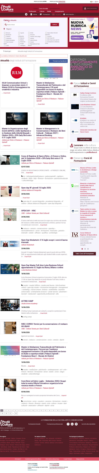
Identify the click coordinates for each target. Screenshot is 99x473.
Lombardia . (3, 442)
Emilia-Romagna (10, 40)
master (25, 285)
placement (62, 292)
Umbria (32, 38)
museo (60, 403)
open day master (33, 287)
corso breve (27, 401)
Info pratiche (68, 14)
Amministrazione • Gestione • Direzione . (79, 438)
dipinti (62, 340)
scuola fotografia (38, 201)
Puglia (22, 43)
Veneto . (10, 447)
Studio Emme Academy (29, 303)
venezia (33, 228)
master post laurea (47, 285)
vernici (25, 340)
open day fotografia (54, 203)
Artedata (83, 118)
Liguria (22, 33)
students (24, 178)
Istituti (34, 14)
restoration (32, 405)
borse (45, 372)
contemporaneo (53, 369)
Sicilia (31, 33)
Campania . (19, 438)
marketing (25, 289)
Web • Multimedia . (44, 440)
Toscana (32, 34)
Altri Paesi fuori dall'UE (53, 40)
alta (57, 294)
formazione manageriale (48, 287)
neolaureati (32, 294)
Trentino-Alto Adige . (20, 445)
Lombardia (21, 36)
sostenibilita (53, 289)
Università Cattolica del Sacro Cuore (88, 131)
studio (51, 372)
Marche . (8, 442)
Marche (22, 38)
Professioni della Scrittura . (76, 447)
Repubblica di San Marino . (19, 447)
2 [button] (85, 249)
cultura (53, 403)
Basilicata (8, 34)
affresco (38, 233)
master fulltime (34, 285)
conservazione (42, 228)
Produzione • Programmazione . (90, 445)
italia (30, 178)
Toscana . (12, 445)
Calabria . (13, 438)
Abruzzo (8, 33)
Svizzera (49, 36)
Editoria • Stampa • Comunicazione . (54, 442)
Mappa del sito (80, 459)
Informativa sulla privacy (52, 459)
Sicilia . (8, 445)
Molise (22, 40)
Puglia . (23, 442)
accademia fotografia (53, 201)
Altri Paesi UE (50, 38)
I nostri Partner (68, 459)
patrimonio (42, 369)
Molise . (13, 442)
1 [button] (82, 249)
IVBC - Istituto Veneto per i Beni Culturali (35, 213)
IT (91, 2)
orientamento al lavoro (39, 292)
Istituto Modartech (27, 245)
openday (51, 228)
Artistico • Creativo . (89, 440)
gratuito (61, 231)
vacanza (48, 401)
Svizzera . (15, 449)
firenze (23, 372)
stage (62, 372)
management (63, 287)
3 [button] (88, 249)
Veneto (32, 42)
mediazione (33, 369)
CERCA (54, 24)
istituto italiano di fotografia (37, 203)
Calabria (8, 36)
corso (37, 231)
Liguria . (23, 440)
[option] (84, 207)
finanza (44, 289)
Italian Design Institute (88, 93)
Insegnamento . (89, 453)
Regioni (7, 29)
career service (53, 292)
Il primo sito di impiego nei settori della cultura (38, 467)
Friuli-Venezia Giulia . (11, 440)
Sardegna (22, 45)
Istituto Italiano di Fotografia (31, 190)
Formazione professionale (55, 424)
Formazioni (45, 14)
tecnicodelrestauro (27, 231)
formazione (49, 178)
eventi (44, 403)
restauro (26, 228)
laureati (23, 294)
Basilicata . (8, 438)
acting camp (27, 317)
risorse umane (36, 289)
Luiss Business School (29, 270)
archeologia (53, 233)
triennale (24, 233)
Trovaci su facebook (60, 61)
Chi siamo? (18, 459)
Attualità (56, 14)
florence (40, 178)
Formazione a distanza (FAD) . (18, 451)
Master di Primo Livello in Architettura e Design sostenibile (88, 170)
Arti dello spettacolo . (40, 438)
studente (24, 374)
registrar (60, 176)
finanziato (53, 231)
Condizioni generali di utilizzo (33, 459)
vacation (41, 401)
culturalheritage (27, 180)
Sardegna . (3, 445)
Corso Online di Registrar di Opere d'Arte (88, 234)
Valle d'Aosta (33, 40)
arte (64, 369)
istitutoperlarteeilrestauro (35, 176)
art (61, 369)
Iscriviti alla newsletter (88, 424)
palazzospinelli (50, 176)
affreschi (40, 405)
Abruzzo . (2, 438)
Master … (28, 366)
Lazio (7, 45)
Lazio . (19, 440)
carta (52, 405)
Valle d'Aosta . (4, 447)
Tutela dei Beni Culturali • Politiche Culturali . (84, 451)
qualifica (45, 233)
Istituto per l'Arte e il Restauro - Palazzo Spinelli (37, 163)
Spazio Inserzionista (90, 8)
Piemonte (22, 41)
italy (34, 178)
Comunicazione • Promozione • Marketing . (80, 442)
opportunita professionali (45, 294)
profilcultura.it (91, 152)
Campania (8, 38)
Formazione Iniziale (34, 424)
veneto (31, 233)
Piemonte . (18, 442)
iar (24, 176)
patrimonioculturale (61, 178)
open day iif (27, 201)
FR (96, 2)
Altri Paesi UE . (21, 449)
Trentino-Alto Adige (35, 36)
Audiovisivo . (38, 445)
